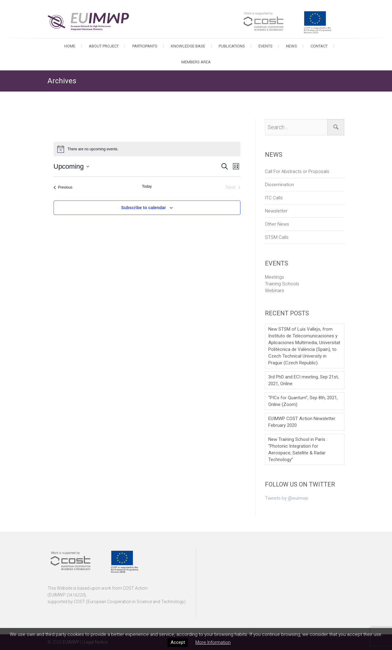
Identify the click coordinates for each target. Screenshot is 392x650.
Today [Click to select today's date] (147, 186)
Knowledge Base (188, 46)
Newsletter (276, 211)
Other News (277, 224)
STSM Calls (276, 237)
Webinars (274, 290)
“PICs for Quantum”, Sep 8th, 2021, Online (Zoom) (303, 401)
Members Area (196, 62)
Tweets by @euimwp (286, 498)
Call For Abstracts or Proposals (297, 171)
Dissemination (279, 184)
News (291, 46)
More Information (213, 642)
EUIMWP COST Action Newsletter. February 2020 (302, 422)
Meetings (274, 277)
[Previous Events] (63, 187)
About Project (104, 46)
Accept (178, 642)
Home (69, 46)
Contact (319, 46)
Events (265, 46)
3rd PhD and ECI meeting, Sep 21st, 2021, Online (303, 380)
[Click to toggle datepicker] (71, 166)
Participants (144, 46)
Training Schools (282, 284)
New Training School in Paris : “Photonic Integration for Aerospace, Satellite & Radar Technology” (297, 449)
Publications (232, 46)
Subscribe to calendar (143, 207)
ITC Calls (274, 198)
